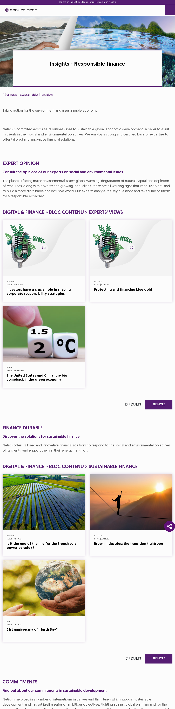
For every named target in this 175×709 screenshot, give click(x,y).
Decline (70, 384)
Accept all (104, 384)
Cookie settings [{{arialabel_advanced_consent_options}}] (67, 324)
